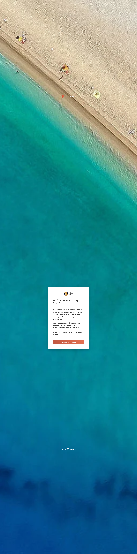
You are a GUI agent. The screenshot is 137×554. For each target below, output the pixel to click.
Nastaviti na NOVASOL (68, 342)
